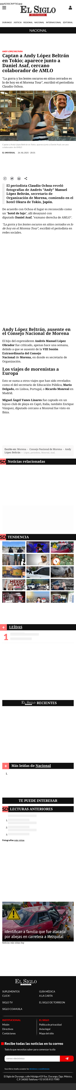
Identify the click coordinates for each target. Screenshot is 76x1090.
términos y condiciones (39, 1069)
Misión (5, 1024)
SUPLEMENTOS (11, 991)
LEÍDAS (15, 627)
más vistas (19, 840)
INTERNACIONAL (53, 22)
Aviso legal (44, 1029)
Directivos (7, 1029)
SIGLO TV (7, 1002)
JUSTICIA (18, 22)
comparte (26, 178)
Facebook (5, 178)
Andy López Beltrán (12, 51)
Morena (21, 449)
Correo (19, 178)
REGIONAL (28, 22)
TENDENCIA (18, 537)
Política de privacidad (50, 1024)
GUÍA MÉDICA (47, 991)
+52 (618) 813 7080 (48, 1079)
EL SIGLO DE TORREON (52, 1002)
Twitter (12, 178)
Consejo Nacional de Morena (45, 449)
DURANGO (7, 22)
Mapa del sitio (46, 1033)
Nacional (38, 30)
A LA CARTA (46, 995)
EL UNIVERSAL (8, 153)
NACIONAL (39, 22)
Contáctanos (9, 1033)
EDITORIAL (68, 22)
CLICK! (6, 995)
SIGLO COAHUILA (12, 1008)
